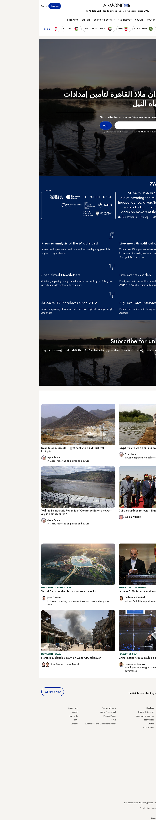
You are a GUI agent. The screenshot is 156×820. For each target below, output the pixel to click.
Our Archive (109, 727)
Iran (152, 719)
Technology (86, 20)
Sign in (5, 6)
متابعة (147, 363)
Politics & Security (118, 20)
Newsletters (141, 5)
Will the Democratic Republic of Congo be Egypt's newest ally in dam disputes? (37, 512)
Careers (35, 723)
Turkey (151, 711)
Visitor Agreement (69, 711)
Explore (47, 20)
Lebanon (150, 743)
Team (36, 719)
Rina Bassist (33, 664)
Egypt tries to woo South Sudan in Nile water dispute (112, 448)
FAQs (74, 719)
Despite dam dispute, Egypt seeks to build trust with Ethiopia (34, 449)
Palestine (150, 731)
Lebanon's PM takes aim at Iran (98, 591)
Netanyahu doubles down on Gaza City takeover (32, 658)
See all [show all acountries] (8, 28)
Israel (151, 727)
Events (131, 5)
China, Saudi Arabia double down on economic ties (111, 658)
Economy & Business (65, 20)
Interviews (33, 20)
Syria (151, 747)
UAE (152, 723)
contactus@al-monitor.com (142, 808)
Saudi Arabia (148, 715)
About (36, 711)
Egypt (151, 735)
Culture (100, 20)
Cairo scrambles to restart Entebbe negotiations (109, 511)
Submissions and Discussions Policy (61, 723)
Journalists (34, 715)
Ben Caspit (18, 664)
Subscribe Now (14, 691)
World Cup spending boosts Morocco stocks (29, 591)
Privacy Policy (71, 715)
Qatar (151, 739)
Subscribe (16, 6)
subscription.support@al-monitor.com (138, 802)
